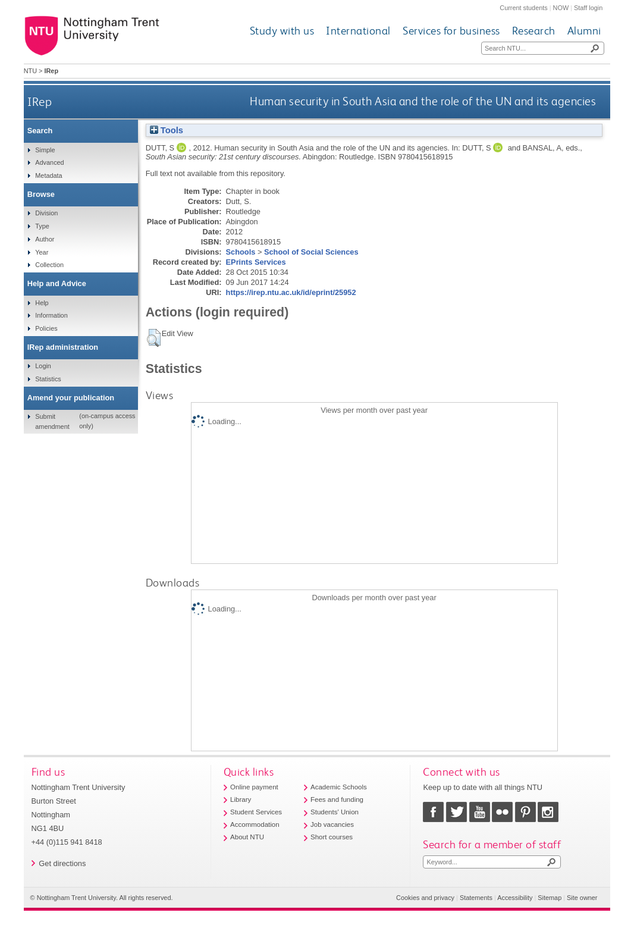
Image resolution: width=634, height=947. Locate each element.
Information (51, 315)
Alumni (584, 30)
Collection (49, 264)
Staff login (588, 7)
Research (533, 30)
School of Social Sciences (311, 251)
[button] (154, 338)
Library (240, 799)
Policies (46, 328)
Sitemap (549, 897)
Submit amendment (52, 421)
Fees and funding (336, 799)
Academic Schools (338, 787)
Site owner (582, 897)
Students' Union (334, 812)
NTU (30, 70)
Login (43, 365)
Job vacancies (332, 824)
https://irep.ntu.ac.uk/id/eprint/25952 (291, 292)
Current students (523, 7)
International (358, 30)
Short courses (331, 837)
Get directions (62, 863)
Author (44, 239)
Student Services (256, 812)
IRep (39, 101)
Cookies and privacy (425, 897)
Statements (476, 897)
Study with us (282, 30)
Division (46, 213)
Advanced (49, 162)
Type (42, 226)
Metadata (48, 175)
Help (41, 302)
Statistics (48, 378)
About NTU (247, 837)
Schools (241, 251)
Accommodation (255, 824)
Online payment (254, 787)
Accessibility (514, 897)
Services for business (451, 30)
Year (41, 252)
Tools (166, 130)
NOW (561, 7)
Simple (45, 149)
